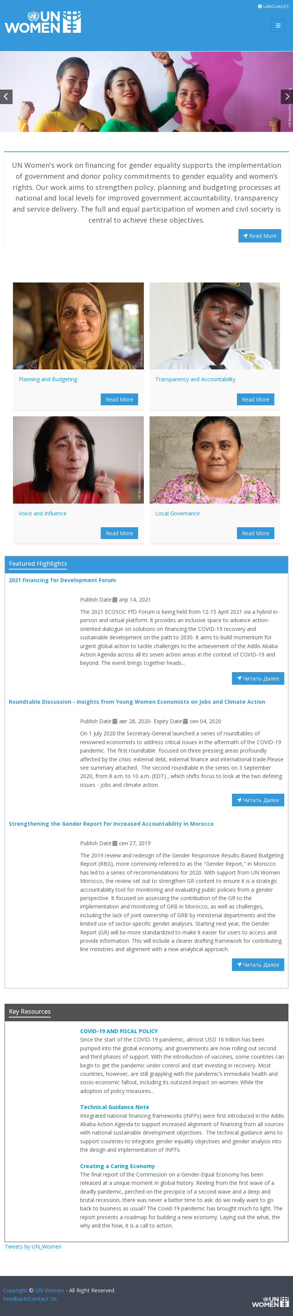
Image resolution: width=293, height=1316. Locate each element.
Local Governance (177, 513)
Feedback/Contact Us (30, 1298)
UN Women (49, 1290)
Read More (260, 235)
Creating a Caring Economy (117, 1166)
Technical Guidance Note (114, 1107)
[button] (6, 97)
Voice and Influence (43, 513)
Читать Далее (258, 678)
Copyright (15, 1290)
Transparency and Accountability (195, 379)
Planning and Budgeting (48, 379)
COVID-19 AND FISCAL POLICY (119, 1031)
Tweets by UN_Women (33, 1246)
